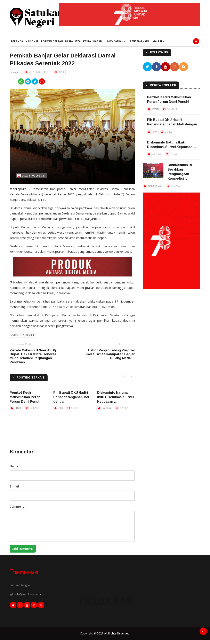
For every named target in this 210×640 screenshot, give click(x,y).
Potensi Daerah (52, 41)
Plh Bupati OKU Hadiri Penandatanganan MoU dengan (71, 397)
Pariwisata (73, 41)
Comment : (18, 506)
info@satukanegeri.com (30, 594)
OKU (61, 408)
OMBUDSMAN (155, 186)
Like (15, 335)
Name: (14, 466)
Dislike (28, 335)
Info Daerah (116, 41)
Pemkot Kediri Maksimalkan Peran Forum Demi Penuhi (25, 397)
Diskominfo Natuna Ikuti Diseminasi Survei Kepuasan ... (115, 397)
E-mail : (15, 486)
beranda (17, 41)
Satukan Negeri (20, 585)
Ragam (97, 41)
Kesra (87, 41)
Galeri (158, 41)
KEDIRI (18, 408)
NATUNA (107, 408)
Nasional (32, 41)
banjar (16, 72)
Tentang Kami (139, 41)
